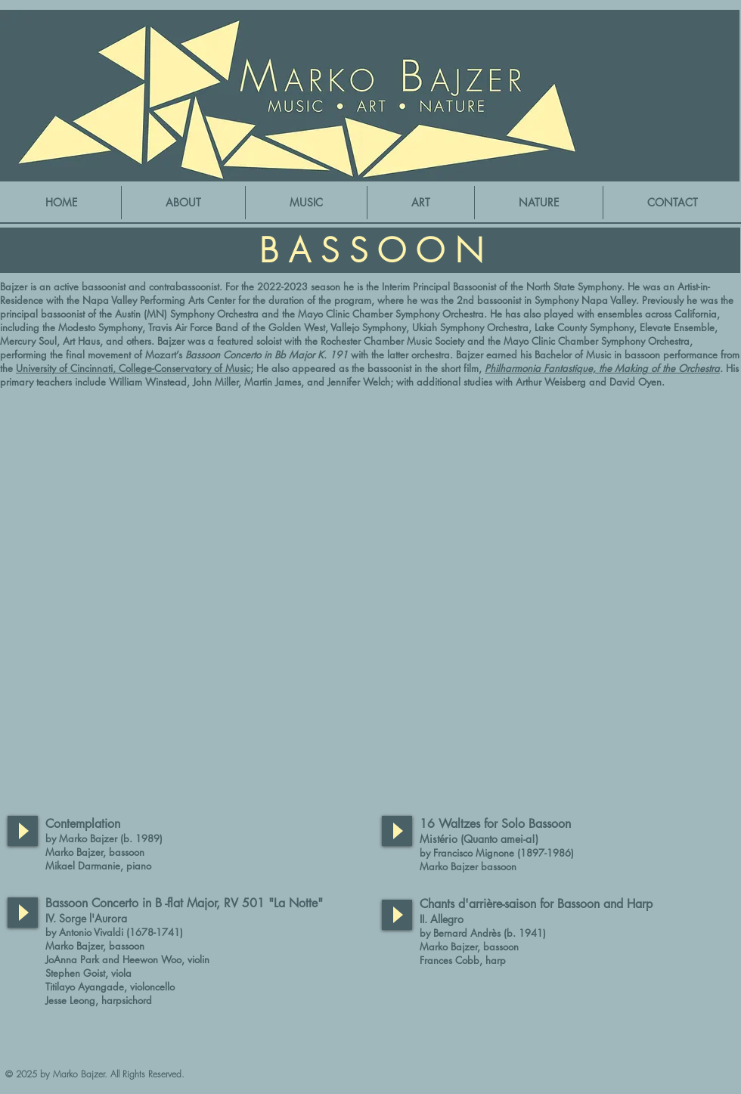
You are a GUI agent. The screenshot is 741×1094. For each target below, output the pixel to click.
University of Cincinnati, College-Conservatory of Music (133, 368)
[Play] (23, 831)
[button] (306, 202)
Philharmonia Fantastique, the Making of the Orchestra (602, 368)
